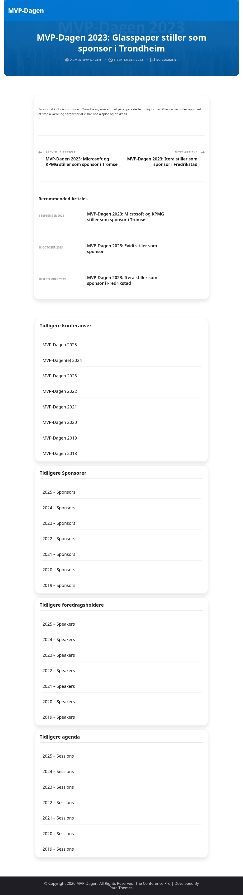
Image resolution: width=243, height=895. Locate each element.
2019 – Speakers (58, 717)
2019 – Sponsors (58, 585)
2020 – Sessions (58, 833)
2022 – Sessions (58, 802)
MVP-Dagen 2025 (59, 344)
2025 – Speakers (58, 624)
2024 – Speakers (58, 639)
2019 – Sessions (58, 849)
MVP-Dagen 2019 (59, 438)
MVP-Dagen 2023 (59, 376)
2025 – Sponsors (58, 492)
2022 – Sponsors (58, 538)
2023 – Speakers (58, 655)
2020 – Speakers (58, 701)
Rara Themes (121, 888)
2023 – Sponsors (58, 523)
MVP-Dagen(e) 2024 (62, 360)
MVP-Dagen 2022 (59, 391)
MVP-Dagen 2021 (59, 407)
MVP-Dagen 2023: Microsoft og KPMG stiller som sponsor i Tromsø (125, 216)
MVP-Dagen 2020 (59, 422)
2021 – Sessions (58, 818)
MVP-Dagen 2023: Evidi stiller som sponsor (122, 248)
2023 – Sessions (58, 787)
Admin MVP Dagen (85, 60)
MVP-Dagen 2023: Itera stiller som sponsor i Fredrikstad (122, 280)
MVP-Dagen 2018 (59, 453)
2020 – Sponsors (58, 569)
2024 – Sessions (58, 771)
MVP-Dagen (26, 10)
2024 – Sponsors (58, 508)
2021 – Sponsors (58, 554)
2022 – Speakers (58, 670)
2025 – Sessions (58, 756)
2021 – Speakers (58, 686)
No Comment (167, 59)
